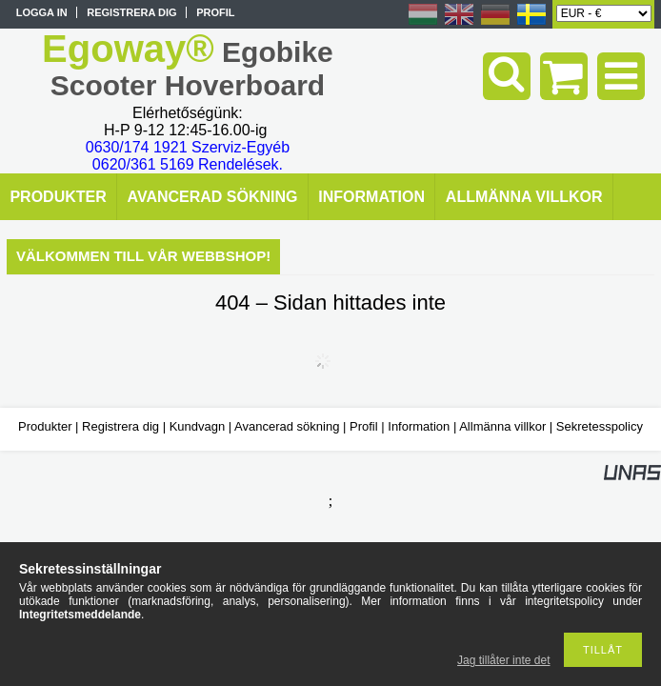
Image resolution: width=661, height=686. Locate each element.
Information (419, 426)
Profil (364, 426)
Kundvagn (198, 426)
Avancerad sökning (286, 426)
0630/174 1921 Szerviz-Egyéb (188, 147)
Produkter (44, 426)
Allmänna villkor (502, 426)
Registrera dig (120, 426)
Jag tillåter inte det (503, 660)
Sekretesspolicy (599, 426)
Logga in (42, 12)
